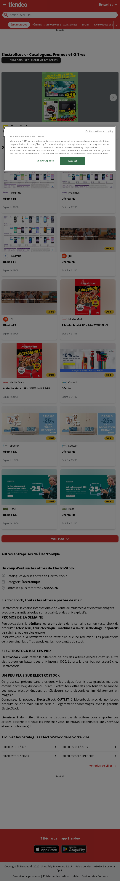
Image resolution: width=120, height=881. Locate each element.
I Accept (72, 160)
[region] (60, 148)
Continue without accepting (99, 131)
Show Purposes (45, 160)
